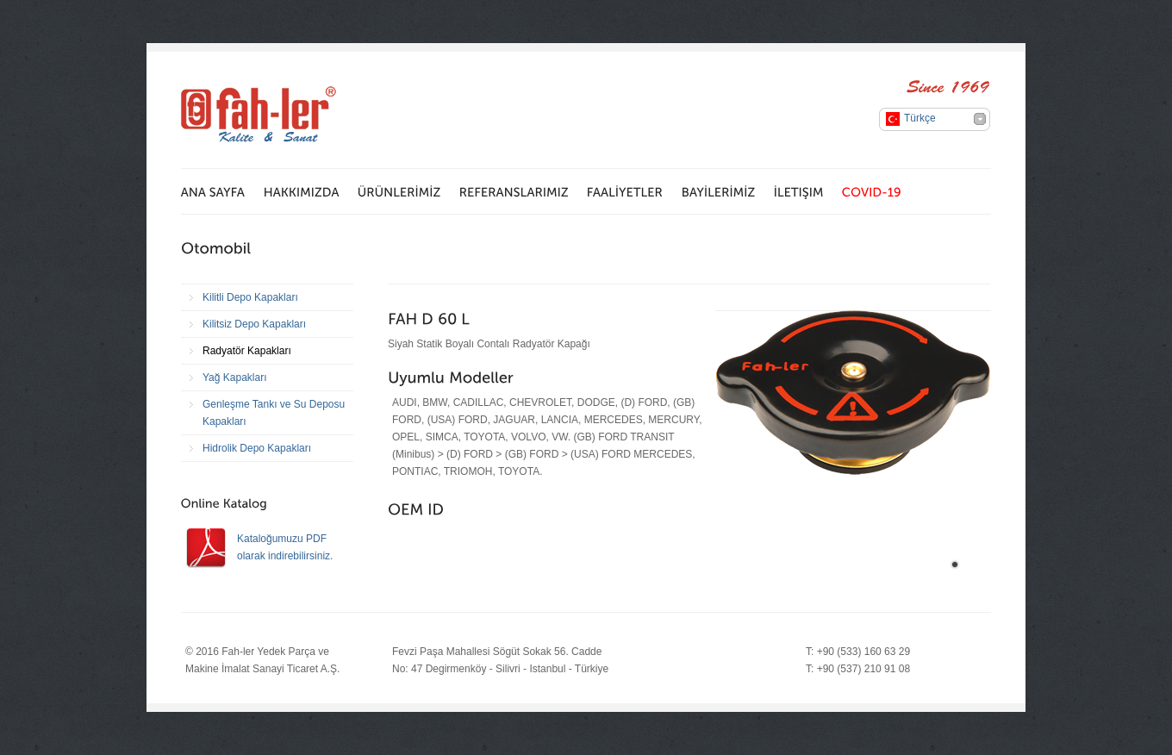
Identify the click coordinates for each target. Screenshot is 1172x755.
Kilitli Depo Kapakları (250, 297)
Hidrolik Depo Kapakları (257, 448)
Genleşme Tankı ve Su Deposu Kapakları (274, 412)
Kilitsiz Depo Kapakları (254, 324)
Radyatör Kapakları (247, 351)
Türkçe (920, 118)
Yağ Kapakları (235, 377)
